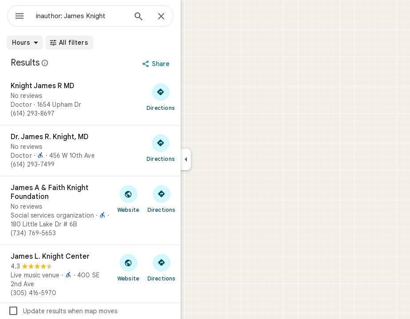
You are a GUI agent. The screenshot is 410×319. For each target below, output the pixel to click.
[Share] (157, 63)
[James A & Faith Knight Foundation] (90, 210)
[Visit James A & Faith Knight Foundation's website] (128, 198)
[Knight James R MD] (90, 99)
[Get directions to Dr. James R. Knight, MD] (160, 147)
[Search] (138, 17)
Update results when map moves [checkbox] (62, 311)
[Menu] (19, 16)
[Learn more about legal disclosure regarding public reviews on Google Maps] (45, 63)
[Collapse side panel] (186, 159)
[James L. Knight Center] (90, 274)
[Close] (161, 17)
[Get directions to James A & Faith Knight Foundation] (161, 198)
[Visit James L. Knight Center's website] (128, 267)
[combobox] (81, 16)
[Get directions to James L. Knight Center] (161, 267)
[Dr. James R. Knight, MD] (90, 150)
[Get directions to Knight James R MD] (160, 97)
